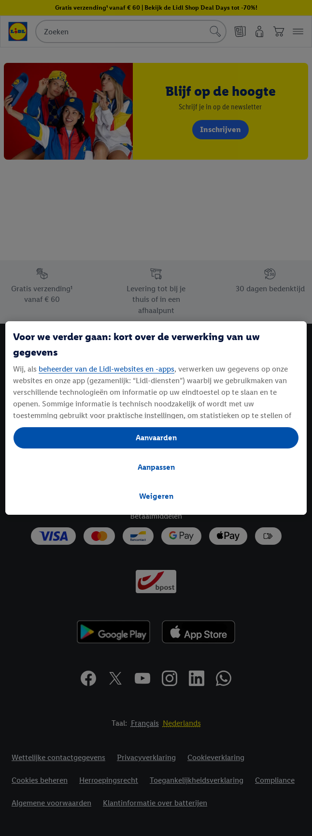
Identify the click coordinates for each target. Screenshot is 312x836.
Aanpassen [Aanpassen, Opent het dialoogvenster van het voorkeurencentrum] (156, 467)
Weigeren (156, 496)
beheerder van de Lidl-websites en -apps (106, 368)
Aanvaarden (156, 437)
